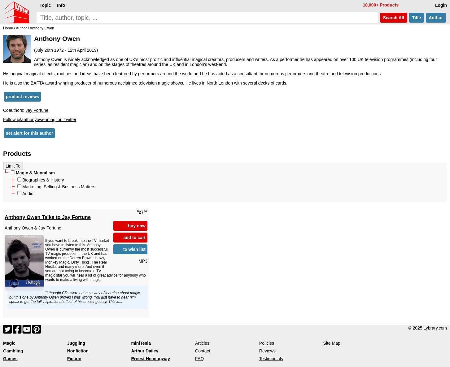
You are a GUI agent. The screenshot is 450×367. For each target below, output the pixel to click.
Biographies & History (40, 179)
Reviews (267, 350)
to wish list (134, 249)
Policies (266, 343)
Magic (9, 343)
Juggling (76, 343)
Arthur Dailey (144, 350)
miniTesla (141, 343)
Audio (25, 193)
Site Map (331, 343)
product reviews (22, 96)
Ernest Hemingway (150, 358)
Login (441, 5)
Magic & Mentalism (33, 172)
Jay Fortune (36, 110)
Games (10, 358)
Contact (202, 350)
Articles (202, 343)
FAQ (199, 358)
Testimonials (271, 358)
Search (393, 17)
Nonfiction (78, 350)
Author (436, 17)
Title (416, 17)
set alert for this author (29, 133)
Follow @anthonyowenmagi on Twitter (39, 119)
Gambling (13, 350)
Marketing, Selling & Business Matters (56, 186)
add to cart (134, 237)
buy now (137, 225)
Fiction (74, 358)
